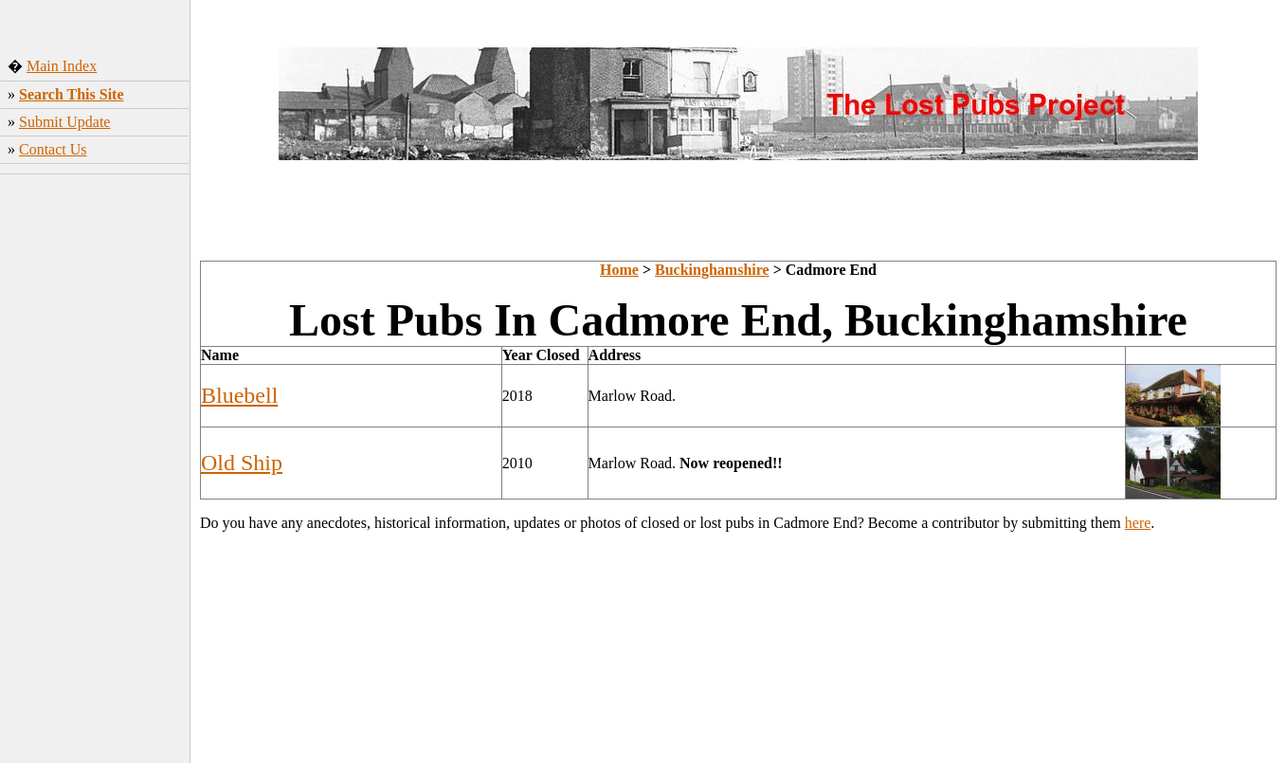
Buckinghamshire (712, 270)
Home (619, 270)
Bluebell (239, 395)
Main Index (62, 66)
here (1138, 523)
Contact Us (53, 149)
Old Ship (241, 462)
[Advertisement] (95, 463)
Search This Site (71, 94)
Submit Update (64, 122)
